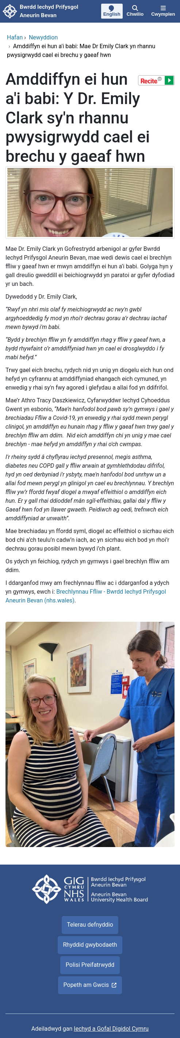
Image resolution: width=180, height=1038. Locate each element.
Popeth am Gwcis (86, 984)
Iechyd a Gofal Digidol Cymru (111, 1028)
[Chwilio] (134, 11)
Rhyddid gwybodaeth (90, 944)
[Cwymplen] (163, 11)
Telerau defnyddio (90, 924)
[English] (111, 12)
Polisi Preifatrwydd (90, 964)
